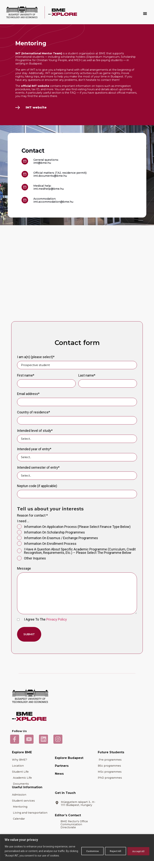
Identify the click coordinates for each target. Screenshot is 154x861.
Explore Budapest (69, 758)
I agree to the (42, 619)
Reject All (113, 851)
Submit (29, 634)
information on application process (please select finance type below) (74, 526)
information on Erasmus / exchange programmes (57, 538)
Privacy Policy (56, 619)
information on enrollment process (46, 543)
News (59, 773)
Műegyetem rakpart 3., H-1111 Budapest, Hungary (78, 803)
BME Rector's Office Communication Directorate (74, 824)
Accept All (138, 851)
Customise (89, 851)
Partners (62, 766)
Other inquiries (31, 558)
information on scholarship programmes (51, 532)
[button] (145, 13)
